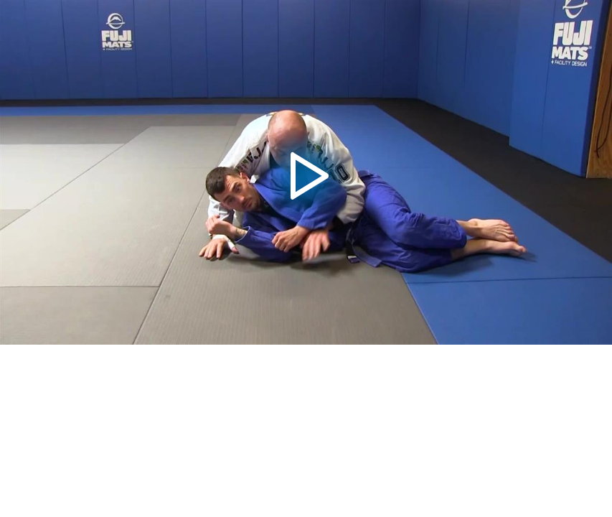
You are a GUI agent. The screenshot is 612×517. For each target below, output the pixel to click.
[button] (305, 172)
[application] (306, 172)
